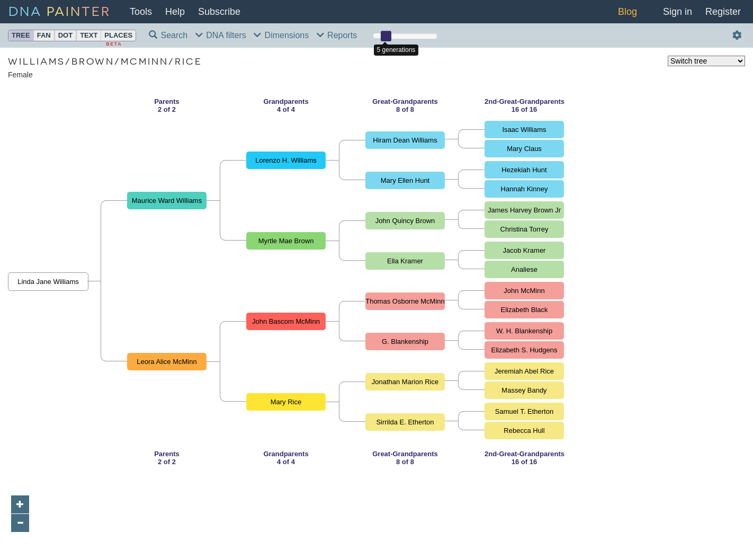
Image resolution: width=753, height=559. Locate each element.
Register (723, 11)
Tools (141, 11)
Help (175, 11)
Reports (337, 35)
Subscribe (219, 11)
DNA (59, 10)
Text (88, 35)
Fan (44, 35)
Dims (281, 35)
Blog (627, 11)
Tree (21, 35)
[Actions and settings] (737, 36)
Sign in (677, 11)
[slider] (386, 36)
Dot (65, 35)
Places (118, 35)
